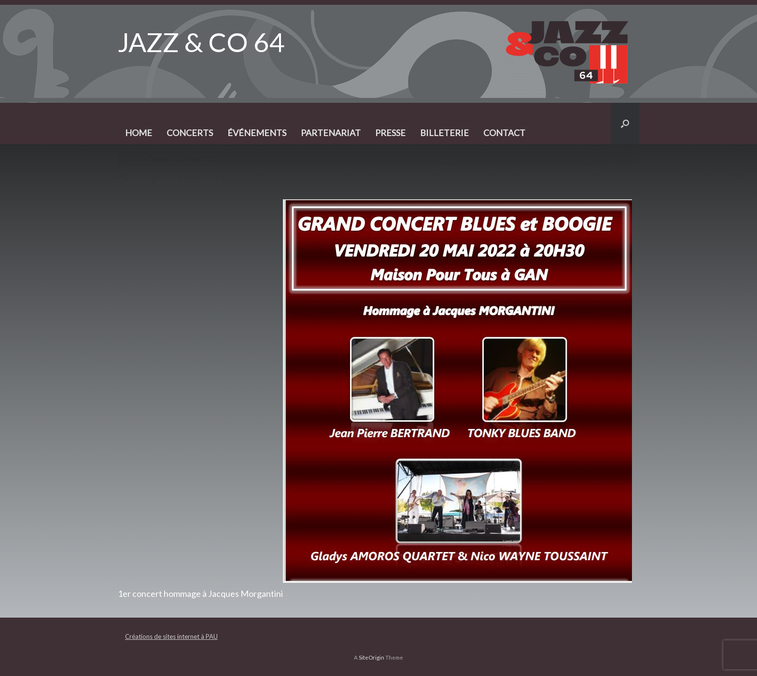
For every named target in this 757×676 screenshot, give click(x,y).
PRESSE (390, 132)
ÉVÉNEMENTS (256, 132)
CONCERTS (190, 132)
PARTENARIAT (331, 132)
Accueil (132, 159)
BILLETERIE (444, 132)
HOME (138, 132)
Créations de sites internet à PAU (171, 636)
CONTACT (504, 132)
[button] (625, 123)
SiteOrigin (371, 657)
